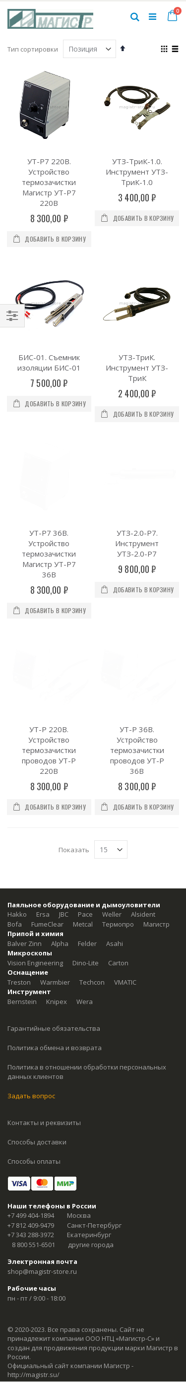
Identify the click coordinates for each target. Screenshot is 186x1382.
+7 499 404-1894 (30, 1108)
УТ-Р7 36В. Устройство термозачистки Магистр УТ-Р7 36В (49, 500)
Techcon (92, 875)
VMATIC (125, 875)
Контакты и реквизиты (44, 1015)
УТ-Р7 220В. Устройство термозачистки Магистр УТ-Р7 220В (49, 182)
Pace (85, 807)
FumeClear (47, 817)
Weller (112, 807)
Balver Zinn (24, 836)
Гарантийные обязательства (53, 921)
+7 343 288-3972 (30, 1128)
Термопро (118, 817)
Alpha (59, 836)
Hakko (17, 807)
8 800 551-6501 (33, 1137)
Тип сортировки (32, 49)
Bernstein (22, 894)
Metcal (83, 817)
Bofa (14, 817)
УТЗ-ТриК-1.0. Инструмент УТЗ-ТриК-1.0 (137, 171)
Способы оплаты (34, 1054)
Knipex (56, 894)
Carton (118, 856)
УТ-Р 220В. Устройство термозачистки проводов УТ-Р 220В (49, 643)
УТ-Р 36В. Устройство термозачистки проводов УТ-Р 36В (137, 643)
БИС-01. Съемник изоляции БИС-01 (49, 362)
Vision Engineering (35, 856)
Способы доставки (36, 1035)
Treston (19, 875)
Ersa (43, 807)
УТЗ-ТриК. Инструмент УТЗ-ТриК (137, 367)
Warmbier (55, 875)
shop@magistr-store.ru (42, 1164)
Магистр (156, 817)
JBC (63, 807)
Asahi (114, 836)
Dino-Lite (85, 856)
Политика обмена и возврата (54, 941)
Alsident (143, 807)
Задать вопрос (31, 989)
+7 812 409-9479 (30, 1118)
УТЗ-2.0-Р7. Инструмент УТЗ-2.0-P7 (137, 489)
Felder (87, 836)
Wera (84, 894)
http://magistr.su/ (33, 1267)
